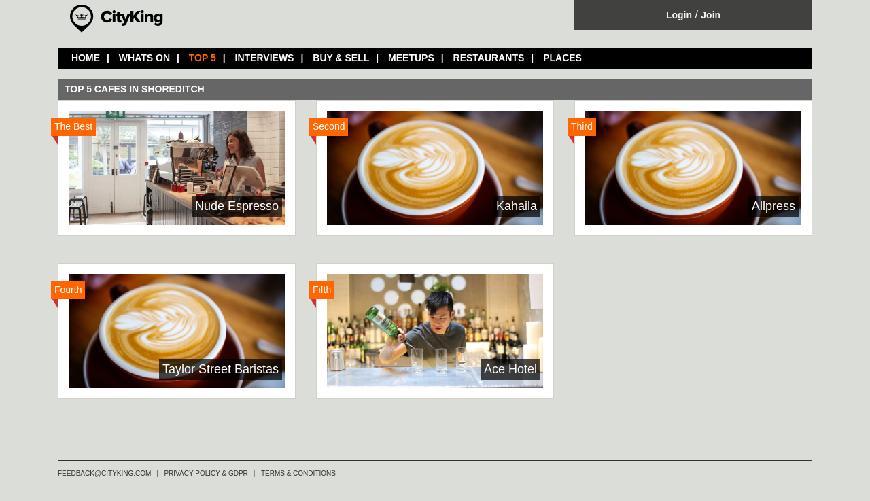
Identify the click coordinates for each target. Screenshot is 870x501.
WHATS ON (144, 57)
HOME (85, 57)
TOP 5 (202, 57)
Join (710, 15)
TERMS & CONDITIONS (298, 473)
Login (679, 15)
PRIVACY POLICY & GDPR (205, 473)
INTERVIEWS (264, 57)
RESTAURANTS (489, 57)
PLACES (562, 57)
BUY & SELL (341, 57)
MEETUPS (411, 57)
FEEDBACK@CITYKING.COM (104, 473)
